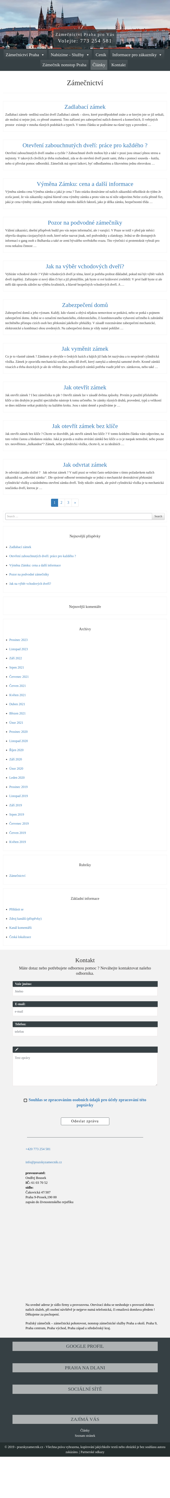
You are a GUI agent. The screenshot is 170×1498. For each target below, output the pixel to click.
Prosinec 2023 (18, 640)
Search (158, 516)
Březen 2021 (17, 713)
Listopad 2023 (18, 649)
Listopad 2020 (18, 741)
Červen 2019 (17, 833)
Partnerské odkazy (92, 1452)
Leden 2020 (17, 777)
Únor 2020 (16, 768)
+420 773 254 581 (38, 1149)
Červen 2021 (17, 685)
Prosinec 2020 (18, 731)
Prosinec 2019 (18, 787)
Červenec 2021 (19, 676)
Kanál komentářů (20, 927)
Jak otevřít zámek (85, 387)
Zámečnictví (17, 875)
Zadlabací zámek (84, 106)
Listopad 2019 (18, 796)
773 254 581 (96, 41)
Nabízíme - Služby (70, 55)
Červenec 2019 (19, 823)
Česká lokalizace (20, 937)
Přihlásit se (16, 909)
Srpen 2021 (16, 667)
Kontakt (118, 64)
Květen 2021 (17, 695)
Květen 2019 (17, 842)
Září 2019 (15, 805)
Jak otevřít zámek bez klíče (85, 426)
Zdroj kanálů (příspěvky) (25, 918)
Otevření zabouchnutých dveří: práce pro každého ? (85, 145)
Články (99, 64)
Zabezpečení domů (85, 305)
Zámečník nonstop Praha (64, 64)
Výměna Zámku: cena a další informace (85, 183)
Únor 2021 (16, 722)
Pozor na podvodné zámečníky (85, 222)
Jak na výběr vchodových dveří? (85, 266)
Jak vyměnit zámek (85, 348)
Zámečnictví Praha (25, 55)
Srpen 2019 (16, 814)
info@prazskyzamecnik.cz (44, 1162)
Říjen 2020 (16, 750)
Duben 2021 (17, 704)
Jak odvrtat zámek (85, 464)
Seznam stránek (85, 1435)
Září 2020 (15, 759)
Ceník (101, 54)
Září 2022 (15, 658)
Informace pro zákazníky (137, 55)
